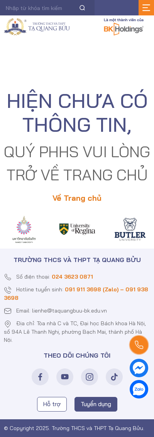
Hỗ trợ (52, 404)
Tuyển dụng (96, 404)
